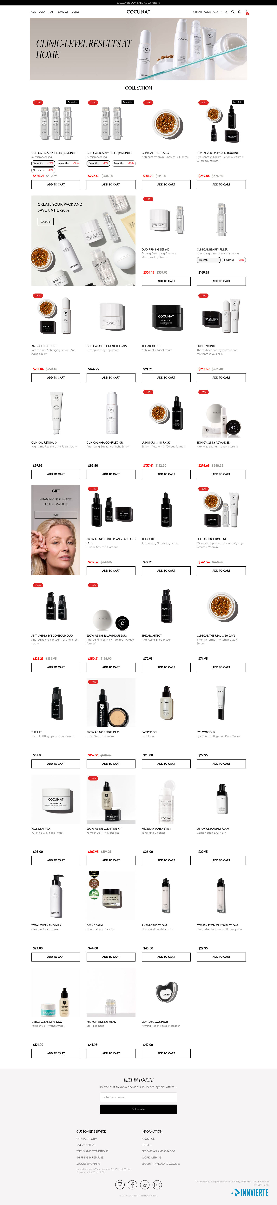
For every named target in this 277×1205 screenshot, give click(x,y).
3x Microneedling (41, 156)
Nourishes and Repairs (100, 929)
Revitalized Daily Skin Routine (217, 153)
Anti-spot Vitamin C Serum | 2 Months (165, 156)
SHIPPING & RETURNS (89, 1157)
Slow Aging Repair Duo (103, 732)
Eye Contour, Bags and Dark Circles (218, 736)
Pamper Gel (149, 732)
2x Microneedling (97, 156)
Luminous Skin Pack (156, 442)
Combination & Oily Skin (212, 832)
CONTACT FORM (86, 1138)
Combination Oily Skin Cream (217, 925)
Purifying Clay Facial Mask (47, 832)
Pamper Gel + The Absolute (103, 832)
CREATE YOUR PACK (205, 11)
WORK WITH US (151, 1157)
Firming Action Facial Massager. (161, 1025)
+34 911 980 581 (86, 1145)
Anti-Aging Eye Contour (156, 639)
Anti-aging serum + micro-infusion (218, 253)
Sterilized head (95, 1025)
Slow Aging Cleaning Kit (104, 828)
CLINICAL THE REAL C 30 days (216, 635)
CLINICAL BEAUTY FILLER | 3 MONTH (53, 153)
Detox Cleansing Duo (46, 1021)
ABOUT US (148, 1138)
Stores (146, 1145)
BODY (42, 11)
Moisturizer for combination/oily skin (219, 929)
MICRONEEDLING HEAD (101, 1021)
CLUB (224, 11)
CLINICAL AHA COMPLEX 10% (105, 442)
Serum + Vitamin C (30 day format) (164, 446)
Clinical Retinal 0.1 (44, 442)
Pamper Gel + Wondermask (47, 1025)
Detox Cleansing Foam (213, 828)
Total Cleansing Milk (46, 925)
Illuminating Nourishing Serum (160, 543)
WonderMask (40, 828)
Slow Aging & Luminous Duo (107, 635)
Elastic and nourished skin (157, 929)
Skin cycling (206, 346)
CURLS (75, 11)
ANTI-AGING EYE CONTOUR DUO (52, 635)
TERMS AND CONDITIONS (92, 1151)
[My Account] (239, 12)
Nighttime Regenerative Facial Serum (54, 446)
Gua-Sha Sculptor (155, 1021)
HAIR (51, 11)
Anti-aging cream (154, 925)
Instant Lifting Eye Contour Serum (52, 736)
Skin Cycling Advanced (213, 442)
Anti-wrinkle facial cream (157, 350)
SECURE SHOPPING (88, 1163)
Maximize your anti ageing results (217, 446)
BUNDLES (63, 11)
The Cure (148, 539)
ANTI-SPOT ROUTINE (44, 346)
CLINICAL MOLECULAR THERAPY (107, 346)
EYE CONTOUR (206, 732)
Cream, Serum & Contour (102, 546)
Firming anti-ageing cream (103, 350)
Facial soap (148, 736)
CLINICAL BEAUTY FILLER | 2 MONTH (109, 153)
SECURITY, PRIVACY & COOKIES (161, 1163)
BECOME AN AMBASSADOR (158, 1151)
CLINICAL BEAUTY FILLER (212, 249)
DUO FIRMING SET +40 (155, 249)
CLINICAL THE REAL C (155, 153)
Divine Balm (95, 925)
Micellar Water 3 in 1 (156, 828)
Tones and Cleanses (153, 832)
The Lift (36, 732)
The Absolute (151, 346)
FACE (33, 11)
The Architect (152, 635)
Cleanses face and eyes (45, 929)
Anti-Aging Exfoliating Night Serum (108, 446)
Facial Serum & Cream (100, 736)
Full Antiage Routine (212, 539)
